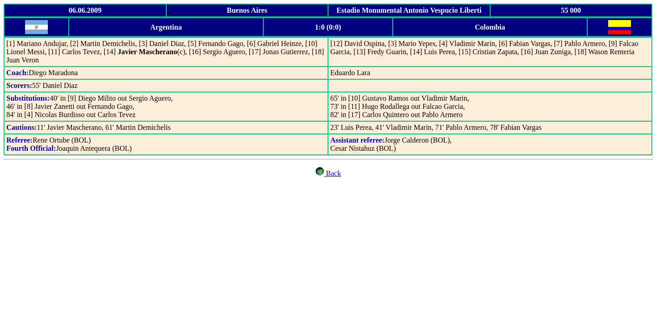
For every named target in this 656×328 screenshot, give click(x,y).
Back (328, 173)
